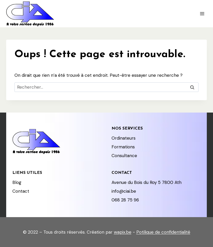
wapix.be (122, 232)
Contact (20, 191)
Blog (16, 182)
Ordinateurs (124, 138)
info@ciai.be (124, 191)
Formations (123, 147)
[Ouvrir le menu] (202, 14)
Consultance (124, 155)
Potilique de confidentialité (163, 232)
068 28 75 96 (125, 200)
